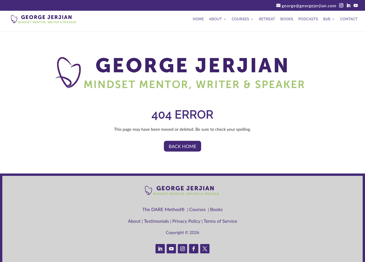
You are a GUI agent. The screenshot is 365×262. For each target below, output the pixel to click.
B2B (326, 19)
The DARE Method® (164, 209)
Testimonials (157, 221)
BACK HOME (182, 146)
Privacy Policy (186, 221)
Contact (349, 19)
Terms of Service (220, 221)
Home (198, 19)
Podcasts (308, 19)
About (215, 19)
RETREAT (267, 19)
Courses (240, 19)
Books (286, 19)
